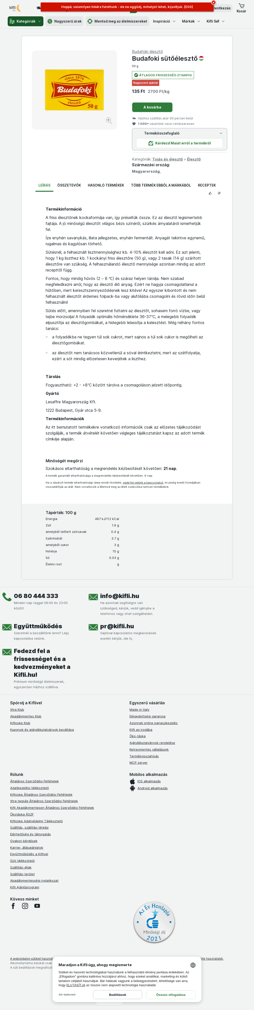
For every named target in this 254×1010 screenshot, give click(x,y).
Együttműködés (38, 626)
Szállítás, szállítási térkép (29, 827)
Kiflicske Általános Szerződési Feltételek (41, 794)
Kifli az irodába (140, 730)
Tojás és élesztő (167, 159)
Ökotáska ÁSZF (22, 814)
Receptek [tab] (207, 185)
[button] (241, 8)
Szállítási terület (22, 874)
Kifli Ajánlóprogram (24, 887)
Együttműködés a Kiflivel (29, 854)
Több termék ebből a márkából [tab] (161, 185)
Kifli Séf (216, 21)
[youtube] (37, 906)
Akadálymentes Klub (25, 716)
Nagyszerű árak (64, 21)
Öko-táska (137, 736)
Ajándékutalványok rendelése (152, 743)
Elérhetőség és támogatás (30, 834)
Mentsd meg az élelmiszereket (117, 21)
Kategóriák (25, 21)
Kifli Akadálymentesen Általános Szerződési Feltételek (52, 808)
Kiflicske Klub (20, 723)
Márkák (191, 21)
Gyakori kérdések (23, 841)
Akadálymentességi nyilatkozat (34, 880)
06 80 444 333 (36, 596)
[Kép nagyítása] (109, 121)
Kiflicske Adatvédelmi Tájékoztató (36, 821)
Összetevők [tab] (69, 185)
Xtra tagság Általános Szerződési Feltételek (44, 801)
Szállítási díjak (21, 867)
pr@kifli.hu (117, 626)
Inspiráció (164, 21)
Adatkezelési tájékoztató (29, 788)
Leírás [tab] (44, 185)
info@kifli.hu (119, 596)
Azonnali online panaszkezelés (153, 723)
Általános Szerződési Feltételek (34, 781)
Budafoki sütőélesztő (168, 58)
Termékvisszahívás (144, 756)
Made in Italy (139, 709)
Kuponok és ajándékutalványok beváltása (42, 730)
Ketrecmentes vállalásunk (149, 749)
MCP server (138, 762)
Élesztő (194, 159)
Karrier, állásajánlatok (26, 847)
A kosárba (152, 107)
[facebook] (13, 906)
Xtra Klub (17, 709)
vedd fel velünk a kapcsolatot (143, 482)
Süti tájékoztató (22, 861)
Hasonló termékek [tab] (106, 185)
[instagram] (25, 906)
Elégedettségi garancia (147, 716)
